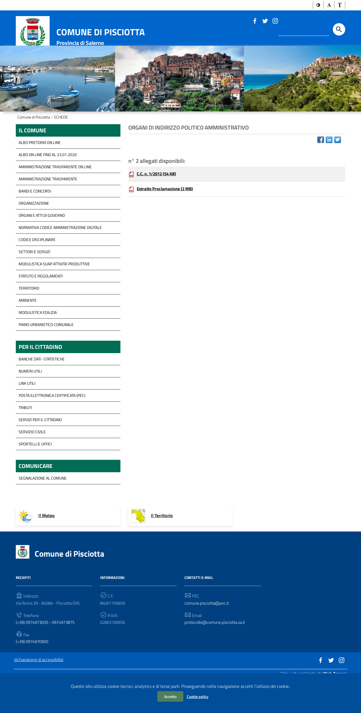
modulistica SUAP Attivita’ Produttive (54, 294)
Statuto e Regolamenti (41, 306)
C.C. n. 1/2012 (158, 205)
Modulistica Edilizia (38, 342)
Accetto (170, 696)
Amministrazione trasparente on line (55, 197)
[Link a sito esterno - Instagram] (275, 21)
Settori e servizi (34, 282)
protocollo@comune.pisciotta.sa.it (216, 654)
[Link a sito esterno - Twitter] (264, 21)
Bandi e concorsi (35, 221)
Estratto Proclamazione (167, 220)
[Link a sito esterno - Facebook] (254, 21)
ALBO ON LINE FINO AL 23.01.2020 (48, 184)
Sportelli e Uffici (35, 475)
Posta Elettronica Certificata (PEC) (52, 426)
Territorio (29, 318)
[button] (318, 5)
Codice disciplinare (37, 269)
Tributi (25, 438)
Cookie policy (197, 696)
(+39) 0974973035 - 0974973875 (49, 654)
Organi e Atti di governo (42, 245)
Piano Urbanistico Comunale (46, 354)
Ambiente (28, 330)
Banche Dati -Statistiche (42, 390)
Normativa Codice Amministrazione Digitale (60, 257)
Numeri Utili (30, 402)
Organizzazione (34, 233)
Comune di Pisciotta (100, 32)
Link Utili (27, 414)
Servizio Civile (32, 462)
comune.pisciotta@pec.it (207, 635)
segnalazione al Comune (43, 510)
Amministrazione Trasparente (48, 209)
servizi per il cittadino (40, 450)
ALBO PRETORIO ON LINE (40, 172)
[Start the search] (339, 30)
